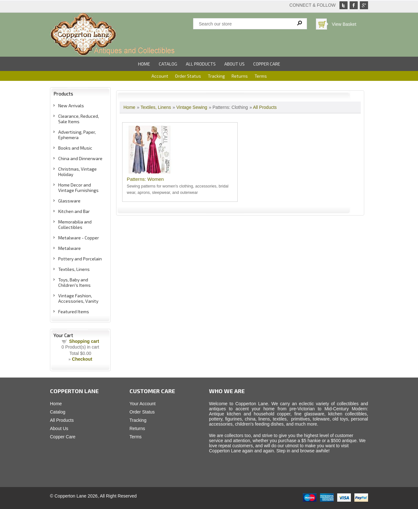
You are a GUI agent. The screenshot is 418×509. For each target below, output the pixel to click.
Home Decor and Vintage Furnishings (78, 187)
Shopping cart (84, 341)
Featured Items (73, 311)
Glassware (69, 200)
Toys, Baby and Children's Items (74, 282)
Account (159, 76)
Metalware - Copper (78, 237)
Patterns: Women (145, 179)
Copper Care (266, 64)
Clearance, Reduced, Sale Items (78, 118)
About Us (234, 64)
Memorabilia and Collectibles (75, 224)
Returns (240, 76)
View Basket (344, 24)
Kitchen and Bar (74, 211)
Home (144, 64)
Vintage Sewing (191, 107)
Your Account (142, 403)
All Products (201, 64)
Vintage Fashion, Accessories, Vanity (78, 298)
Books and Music (75, 148)
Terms (260, 76)
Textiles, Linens (74, 269)
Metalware (69, 248)
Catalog (168, 64)
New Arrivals (71, 105)
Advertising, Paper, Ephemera (77, 134)
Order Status (188, 76)
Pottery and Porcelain (80, 258)
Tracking (216, 76)
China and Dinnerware (80, 158)
